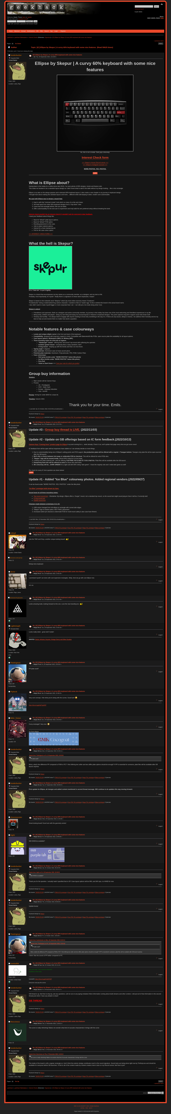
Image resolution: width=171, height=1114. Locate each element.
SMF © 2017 (86, 1106)
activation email (22, 19)
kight (13, 835)
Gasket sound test (40, 500)
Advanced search (139, 9)
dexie (13, 572)
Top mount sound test (41, 496)
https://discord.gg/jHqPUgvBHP (37, 705)
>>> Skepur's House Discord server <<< (95, 162)
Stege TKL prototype (88, 417)
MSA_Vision (16, 718)
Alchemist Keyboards (16, 597)
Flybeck (14, 692)
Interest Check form (95, 157)
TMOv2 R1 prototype (60, 417)
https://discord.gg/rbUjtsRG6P (43, 979)
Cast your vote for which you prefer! (67, 363)
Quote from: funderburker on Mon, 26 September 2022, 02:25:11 (47, 940)
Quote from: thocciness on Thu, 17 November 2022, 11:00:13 (46, 1054)
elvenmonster (16, 817)
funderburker (16, 55)
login (23, 17)
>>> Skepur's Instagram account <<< (95, 165)
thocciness (15, 1022)
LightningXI (15, 626)
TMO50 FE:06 (39, 417)
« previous (157, 41)
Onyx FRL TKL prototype (74, 417)
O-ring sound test (39, 498)
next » (162, 41)
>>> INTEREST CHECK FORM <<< (40, 234)
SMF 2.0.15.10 (78, 1106)
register (29, 17)
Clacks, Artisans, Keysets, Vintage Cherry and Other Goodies (53, 639)
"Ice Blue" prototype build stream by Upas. (44, 488)
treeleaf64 (15, 963)
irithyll (13, 533)
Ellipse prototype (99, 417)
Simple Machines (94, 1106)
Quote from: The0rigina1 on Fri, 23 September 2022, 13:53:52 (46, 755)
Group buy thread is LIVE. (62, 429)
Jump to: (145, 1093)
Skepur (42, 413)
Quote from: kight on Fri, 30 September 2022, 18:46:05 (44, 872)
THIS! (162, 18)
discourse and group (16, 557)
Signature (47, 37)
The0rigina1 (16, 663)
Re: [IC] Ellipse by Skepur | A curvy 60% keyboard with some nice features (59, 422)
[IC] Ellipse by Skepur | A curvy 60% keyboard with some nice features (57, 55)
